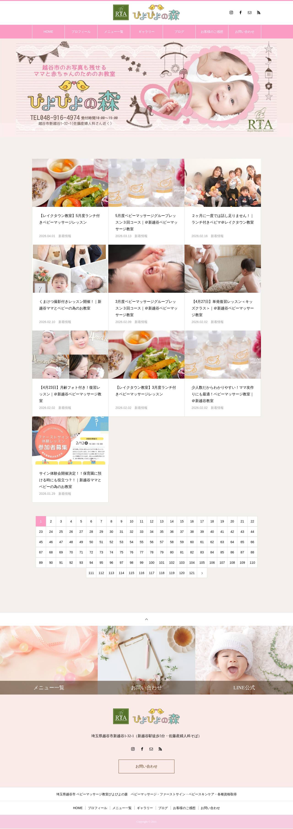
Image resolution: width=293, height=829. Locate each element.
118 (161, 573)
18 (212, 521)
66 (252, 542)
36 (172, 532)
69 (61, 552)
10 (131, 521)
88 (252, 552)
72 (91, 552)
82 (192, 552)
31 (121, 532)
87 (242, 552)
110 (252, 562)
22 (252, 521)
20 (232, 521)
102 (171, 562)
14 (172, 521)
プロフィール (81, 31)
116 (141, 573)
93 (81, 562)
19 (222, 521)
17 (202, 521)
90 (51, 562)
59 (182, 542)
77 (142, 552)
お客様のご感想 (212, 31)
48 (71, 542)
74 (111, 552)
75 (121, 552)
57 (162, 542)
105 (202, 562)
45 (41, 542)
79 (162, 552)
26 (71, 532)
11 (142, 521)
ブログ (179, 31)
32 (131, 532)
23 (41, 532)
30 (111, 532)
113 (111, 573)
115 (131, 573)
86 (232, 552)
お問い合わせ (244, 31)
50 (91, 542)
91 (61, 562)
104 (192, 562)
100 (151, 562)
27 (81, 532)
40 (212, 532)
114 (121, 573)
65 (242, 542)
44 (252, 532)
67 (41, 552)
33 (142, 532)
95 (101, 562)
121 (192, 573)
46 (51, 542)
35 (162, 532)
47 (61, 542)
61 (202, 542)
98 (131, 562)
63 (222, 542)
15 (182, 521)
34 (152, 532)
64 (232, 542)
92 (71, 562)
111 (91, 573)
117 (151, 573)
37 (182, 532)
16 (192, 521)
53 (121, 542)
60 (192, 542)
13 (162, 521)
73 (101, 552)
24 (51, 532)
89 (41, 562)
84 (212, 552)
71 (81, 552)
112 (101, 573)
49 (81, 542)
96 (111, 562)
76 (131, 552)
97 (121, 562)
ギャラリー (146, 31)
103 (181, 562)
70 (71, 552)
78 (152, 552)
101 (161, 562)
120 (181, 573)
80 (172, 552)
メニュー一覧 (113, 31)
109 (242, 562)
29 (101, 532)
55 (142, 542)
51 (101, 542)
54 (131, 542)
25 (61, 532)
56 (152, 542)
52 (111, 542)
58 (172, 542)
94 (91, 562)
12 (152, 521)
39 (202, 532)
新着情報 (64, 236)
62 (212, 542)
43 (242, 532)
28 (91, 532)
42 (232, 532)
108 (232, 562)
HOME (48, 31)
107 (222, 562)
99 (142, 562)
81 (182, 552)
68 (51, 552)
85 (222, 552)
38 (192, 532)
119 (171, 573)
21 (242, 521)
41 (222, 532)
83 (202, 552)
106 (212, 562)
